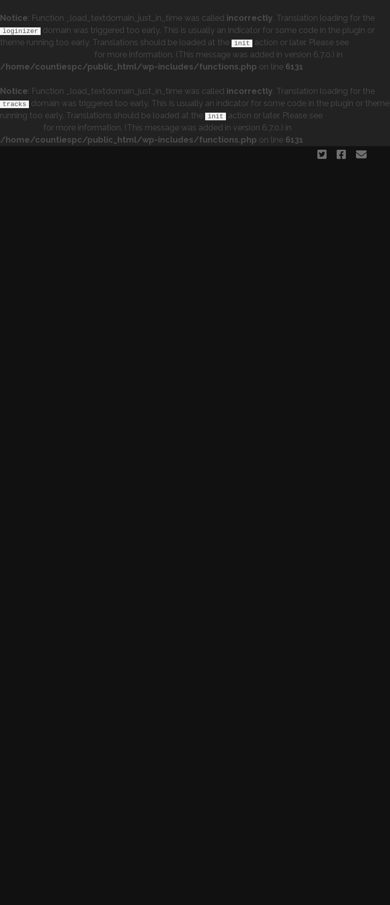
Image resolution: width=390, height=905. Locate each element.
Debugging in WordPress (46, 54)
